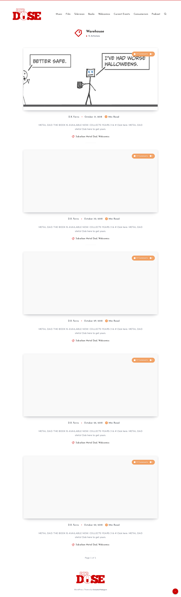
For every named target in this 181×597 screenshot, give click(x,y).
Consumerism (141, 14)
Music (59, 14)
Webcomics (104, 14)
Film (68, 14)
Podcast (156, 14)
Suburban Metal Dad (86, 137)
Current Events (122, 14)
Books (91, 14)
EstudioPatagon (100, 590)
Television (79, 14)
